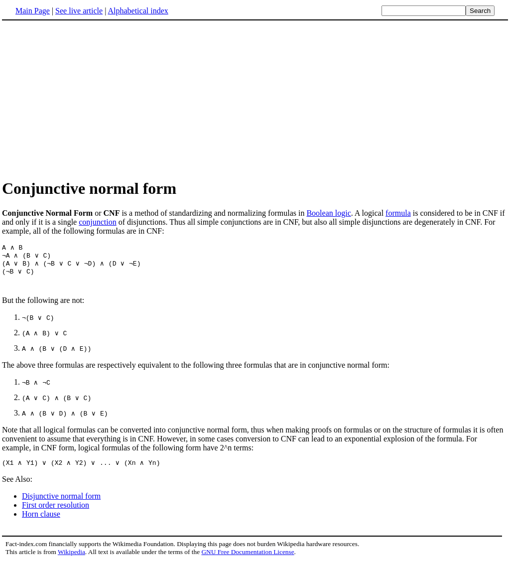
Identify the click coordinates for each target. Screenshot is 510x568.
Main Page (32, 10)
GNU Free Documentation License (247, 558)
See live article (79, 10)
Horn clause (41, 520)
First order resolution (55, 511)
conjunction (98, 222)
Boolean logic (328, 213)
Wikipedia (71, 558)
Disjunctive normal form (61, 502)
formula (398, 213)
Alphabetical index (138, 10)
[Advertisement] (85, 99)
